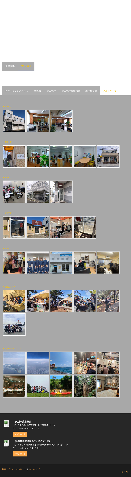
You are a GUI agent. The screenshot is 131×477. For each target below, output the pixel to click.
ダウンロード (20, 434)
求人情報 (26, 66)
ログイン (125, 472)
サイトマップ (34, 469)
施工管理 (51, 90)
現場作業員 (91, 90)
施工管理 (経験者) (71, 90)
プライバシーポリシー (17, 469)
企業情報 (10, 66)
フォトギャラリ (111, 90)
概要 (4, 469)
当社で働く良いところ (16, 90)
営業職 (37, 90)
